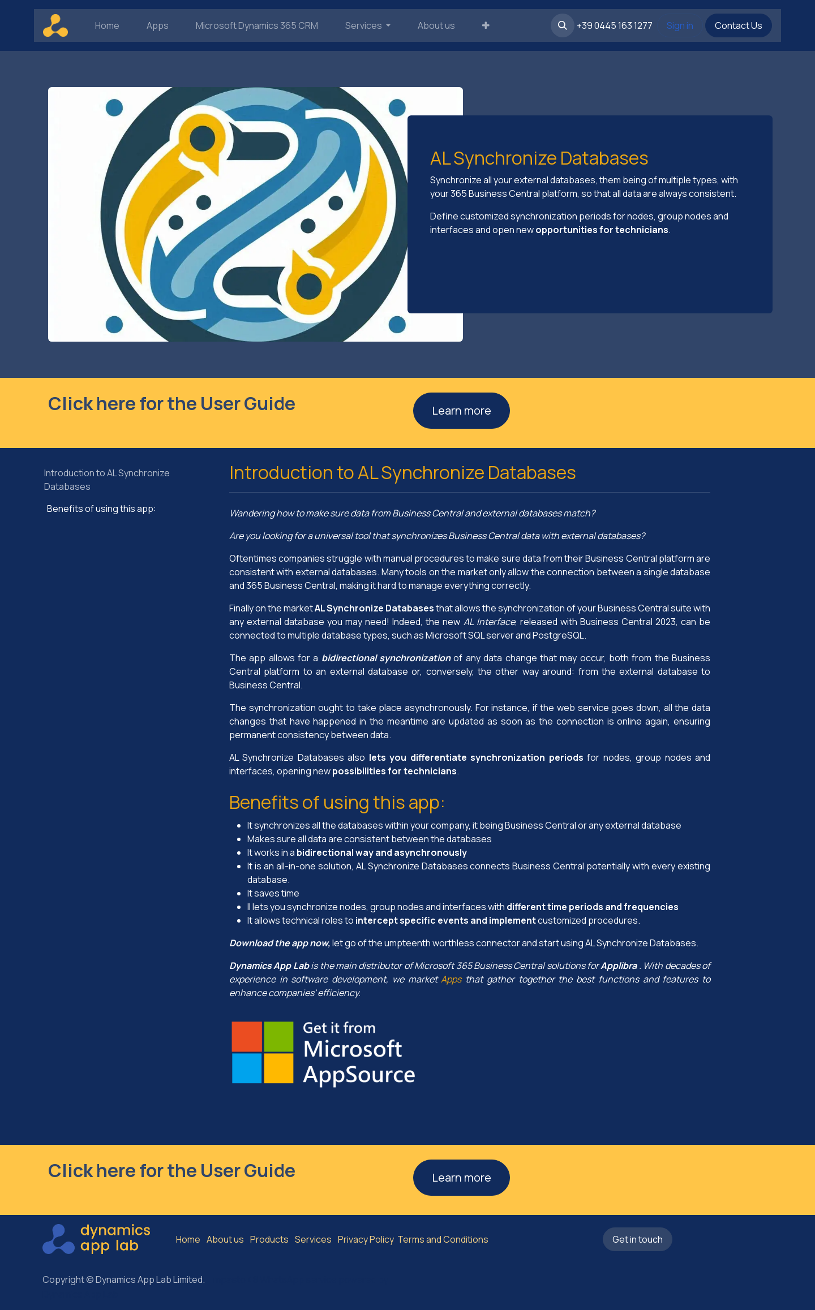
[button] (562, 25)
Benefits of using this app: (101, 508)
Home (188, 1239)
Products (269, 1239)
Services (313, 1239)
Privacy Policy (366, 1239)
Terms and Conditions (442, 1239)
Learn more (461, 410)
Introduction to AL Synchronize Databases (107, 480)
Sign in (680, 25)
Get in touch (637, 1239)
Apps (451, 979)
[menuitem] (107, 25)
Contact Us (738, 25)
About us (225, 1239)
